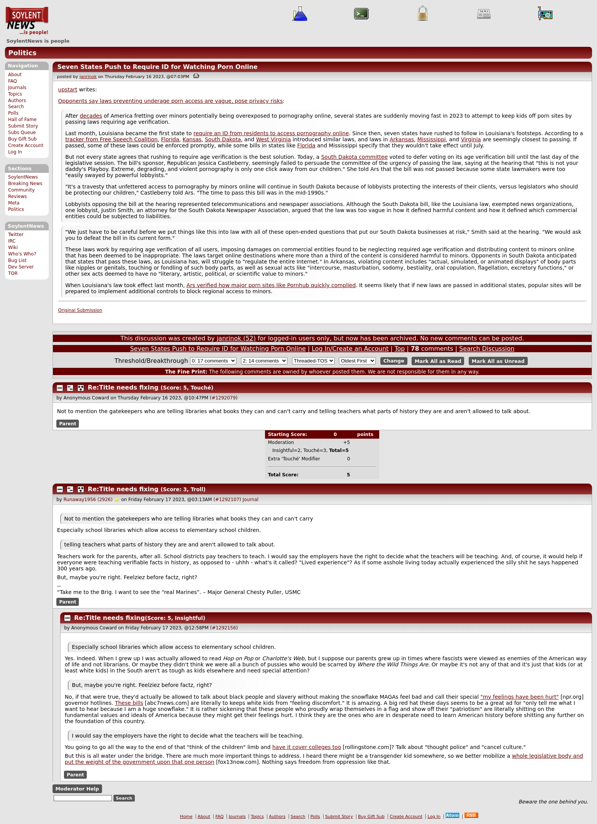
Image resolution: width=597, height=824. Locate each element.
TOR (13, 273)
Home (186, 816)
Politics (22, 53)
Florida (170, 139)
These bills (129, 703)
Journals (17, 87)
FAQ (12, 81)
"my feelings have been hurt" (519, 697)
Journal (251, 499)
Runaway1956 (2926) (88, 499)
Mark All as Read (438, 361)
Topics (15, 94)
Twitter (15, 234)
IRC (12, 241)
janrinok (88, 76)
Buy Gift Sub (22, 139)
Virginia (471, 139)
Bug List (17, 260)
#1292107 (227, 499)
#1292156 (224, 628)
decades (91, 116)
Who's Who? (22, 254)
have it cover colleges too (306, 747)
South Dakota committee (354, 157)
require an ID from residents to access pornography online (271, 133)
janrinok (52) (236, 338)
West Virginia (273, 139)
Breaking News (25, 183)
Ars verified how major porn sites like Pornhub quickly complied (271, 285)
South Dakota (223, 139)
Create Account (25, 145)
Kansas (192, 139)
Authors (17, 100)
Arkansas (401, 139)
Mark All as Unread (498, 361)
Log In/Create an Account (350, 348)
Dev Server (21, 267)
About (15, 74)
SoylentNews (27, 21)
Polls (13, 113)
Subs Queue (22, 132)
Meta (13, 203)
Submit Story (23, 126)
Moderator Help (77, 789)
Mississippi (431, 139)
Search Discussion (486, 348)
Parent (67, 423)
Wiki (13, 247)
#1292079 (224, 398)
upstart (67, 89)
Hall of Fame (22, 119)
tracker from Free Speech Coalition (111, 139)
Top (399, 348)
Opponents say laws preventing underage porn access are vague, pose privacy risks (170, 101)
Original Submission (80, 310)
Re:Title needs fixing (123, 387)
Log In (15, 152)
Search (16, 106)
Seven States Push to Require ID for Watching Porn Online (157, 66)
